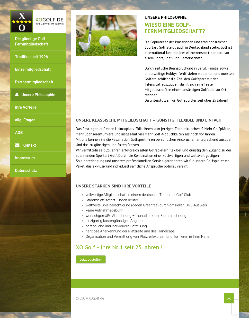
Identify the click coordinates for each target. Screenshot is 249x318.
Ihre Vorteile (25, 107)
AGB (19, 132)
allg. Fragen (25, 120)
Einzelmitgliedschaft (33, 69)
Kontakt (25, 145)
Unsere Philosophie (35, 94)
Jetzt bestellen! (91, 259)
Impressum (25, 158)
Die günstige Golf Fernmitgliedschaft (31, 41)
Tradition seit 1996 (31, 56)
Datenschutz (26, 170)
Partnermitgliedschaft (34, 82)
